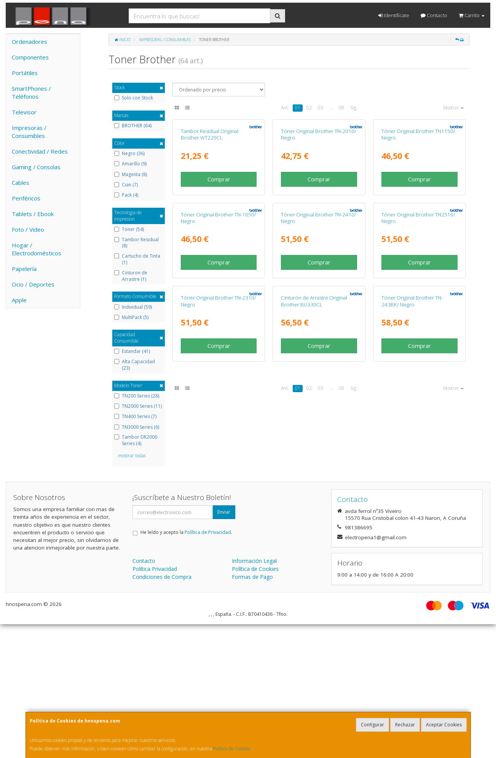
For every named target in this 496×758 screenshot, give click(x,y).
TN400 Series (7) (135, 416)
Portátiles (25, 73)
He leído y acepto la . (186, 666)
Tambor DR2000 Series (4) (135, 440)
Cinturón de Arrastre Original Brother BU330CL (314, 515)
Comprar (218, 250)
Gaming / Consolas (36, 167)
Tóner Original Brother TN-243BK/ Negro (412, 515)
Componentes (30, 57)
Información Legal (254, 694)
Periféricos (26, 198)
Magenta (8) (130, 174)
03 (320, 107)
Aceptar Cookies (444, 724)
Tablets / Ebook (33, 214)
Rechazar (405, 724)
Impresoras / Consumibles (29, 131)
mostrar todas (132, 455)
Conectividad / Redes (40, 151)
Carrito (472, 15)
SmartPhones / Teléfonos (31, 92)
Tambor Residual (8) (136, 243)
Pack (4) (126, 195)
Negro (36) (129, 154)
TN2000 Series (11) (138, 406)
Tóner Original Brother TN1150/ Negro (418, 205)
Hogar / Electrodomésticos (36, 249)
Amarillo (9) (130, 164)
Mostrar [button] (453, 107)
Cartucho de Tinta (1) (137, 259)
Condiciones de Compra (161, 710)
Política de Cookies (231, 748)
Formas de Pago (252, 710)
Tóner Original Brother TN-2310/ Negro (218, 515)
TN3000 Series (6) (136, 427)
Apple (19, 300)
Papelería (24, 268)
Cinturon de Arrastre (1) (130, 276)
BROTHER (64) (133, 126)
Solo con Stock (133, 98)
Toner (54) (129, 229)
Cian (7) (126, 185)
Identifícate (393, 15)
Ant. (285, 107)
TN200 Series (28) (136, 396)
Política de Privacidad (208, 666)
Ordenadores (29, 41)
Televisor (24, 112)
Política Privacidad (154, 702)
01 (297, 107)
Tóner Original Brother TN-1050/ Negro (218, 360)
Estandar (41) (132, 351)
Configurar (372, 724)
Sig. (353, 107)
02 (309, 107)
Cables (20, 182)
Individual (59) (133, 307)
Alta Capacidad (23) (134, 365)
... (331, 107)
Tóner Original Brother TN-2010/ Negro (318, 205)
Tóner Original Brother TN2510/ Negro (418, 360)
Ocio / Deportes (33, 284)
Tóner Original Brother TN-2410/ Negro (318, 360)
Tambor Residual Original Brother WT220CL (209, 205)
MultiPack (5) (131, 317)
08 (341, 107)
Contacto (434, 15)
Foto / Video (28, 229)
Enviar (223, 646)
